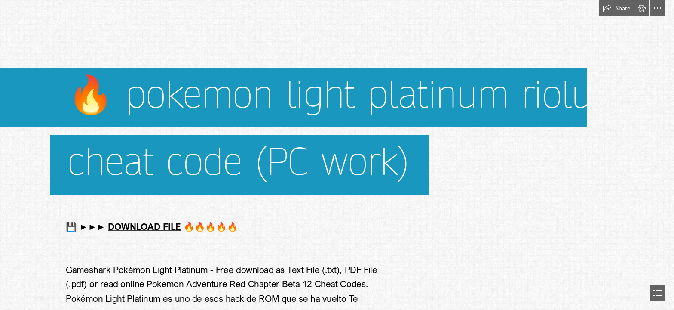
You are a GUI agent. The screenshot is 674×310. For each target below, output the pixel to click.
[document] (337, 155)
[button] (616, 8)
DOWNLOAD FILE (144, 226)
